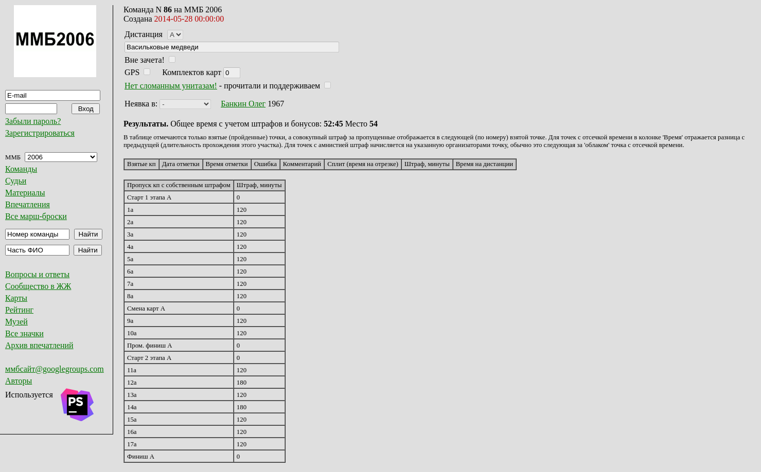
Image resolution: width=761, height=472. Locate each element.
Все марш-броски (36, 216)
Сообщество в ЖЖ (38, 286)
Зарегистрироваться (40, 133)
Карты (16, 298)
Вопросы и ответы (37, 274)
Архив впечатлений (39, 345)
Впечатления (27, 204)
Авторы (18, 380)
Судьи (15, 180)
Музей (16, 321)
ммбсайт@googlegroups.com (54, 369)
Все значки (24, 333)
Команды (21, 169)
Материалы (25, 192)
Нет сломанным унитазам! (171, 85)
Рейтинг (19, 309)
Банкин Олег (243, 103)
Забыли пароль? (33, 121)
